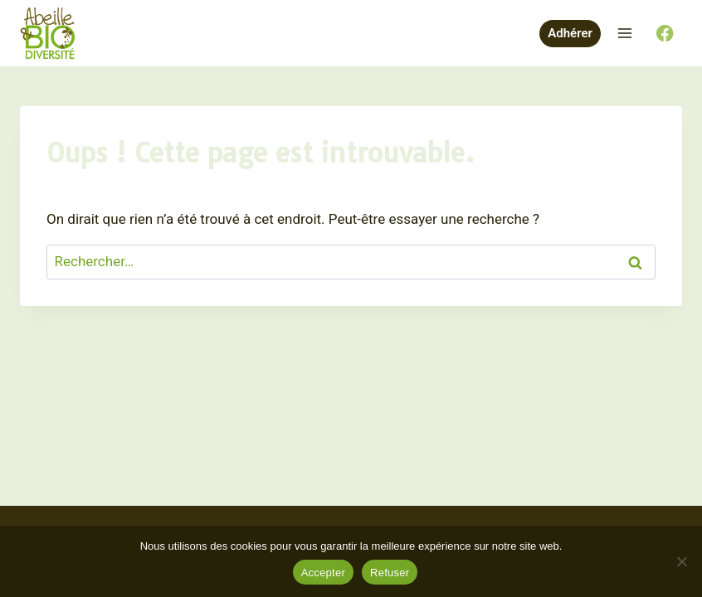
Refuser (389, 572)
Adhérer (570, 33)
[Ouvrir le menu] (624, 33)
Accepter (323, 572)
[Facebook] (665, 34)
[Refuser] (681, 561)
